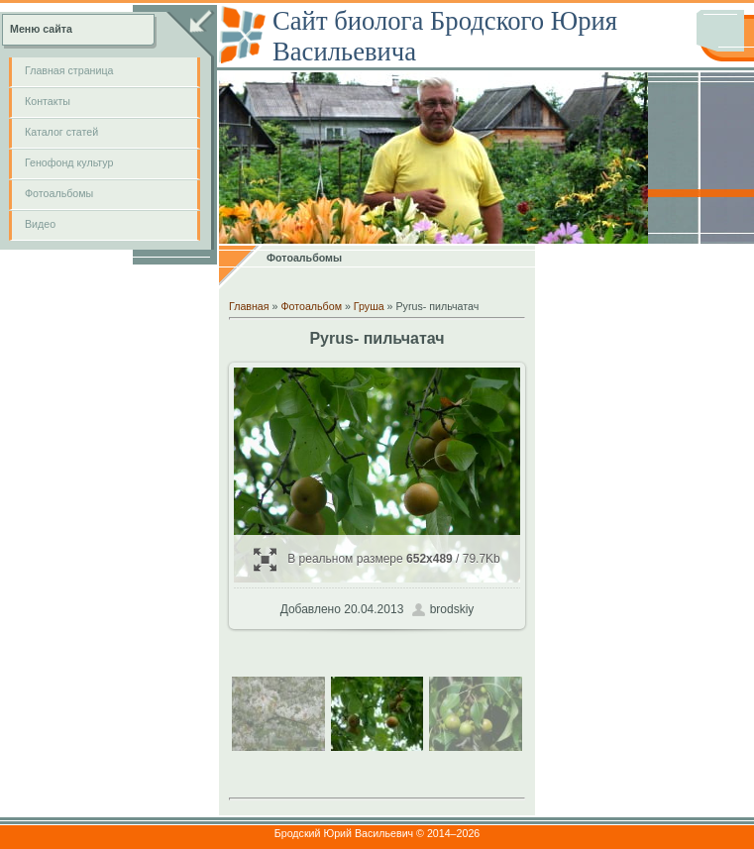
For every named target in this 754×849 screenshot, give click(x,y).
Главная (249, 306)
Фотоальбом (311, 306)
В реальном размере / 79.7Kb (377, 559)
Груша (369, 306)
